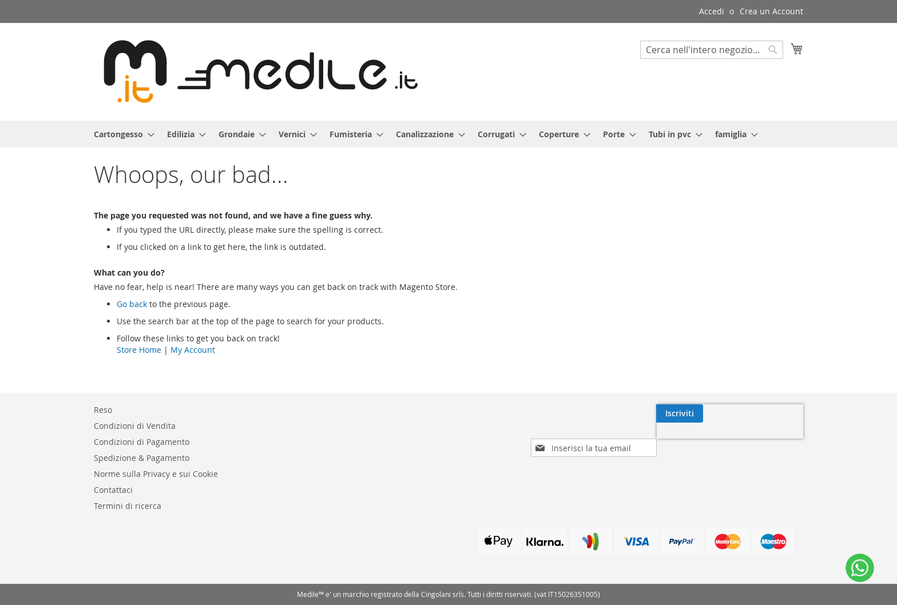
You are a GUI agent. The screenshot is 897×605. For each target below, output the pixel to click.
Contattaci (113, 489)
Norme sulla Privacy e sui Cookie (156, 473)
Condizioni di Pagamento (141, 441)
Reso (103, 409)
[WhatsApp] (860, 568)
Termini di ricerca (127, 505)
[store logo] (256, 71)
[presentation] (704, 440)
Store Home (139, 349)
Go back (132, 303)
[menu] (448, 134)
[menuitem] (120, 134)
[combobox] (711, 50)
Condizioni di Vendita (135, 425)
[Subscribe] (779, 413)
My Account (192, 349)
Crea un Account (771, 11)
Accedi (711, 11)
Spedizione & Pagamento (141, 457)
